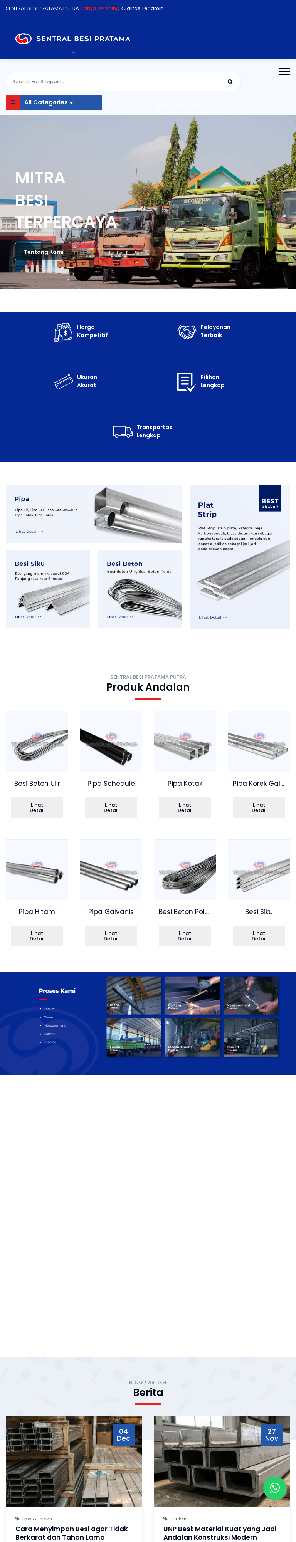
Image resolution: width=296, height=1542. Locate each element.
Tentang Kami (44, 252)
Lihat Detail (37, 807)
